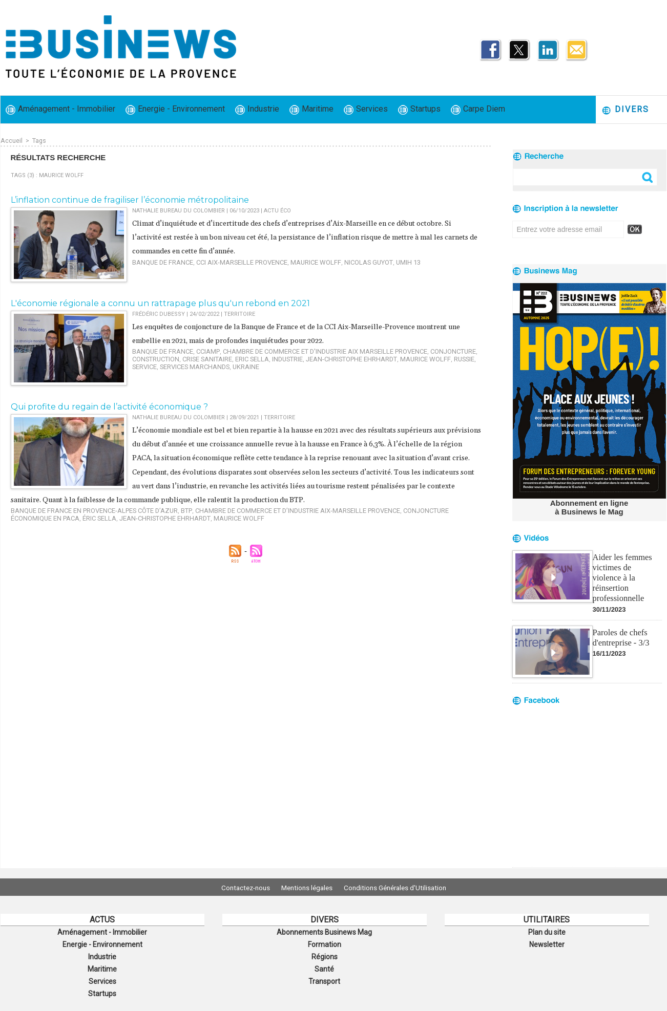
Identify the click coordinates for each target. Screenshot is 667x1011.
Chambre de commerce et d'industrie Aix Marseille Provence (305, 350)
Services (366, 109)
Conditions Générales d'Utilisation (401, 887)
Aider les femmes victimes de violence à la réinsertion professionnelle (626, 570)
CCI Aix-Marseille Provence (229, 260)
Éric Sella (25, 529)
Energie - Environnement (175, 109)
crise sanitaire (201, 357)
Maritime (311, 109)
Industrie (257, 109)
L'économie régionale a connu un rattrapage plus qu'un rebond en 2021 (150, 303)
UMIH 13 (378, 260)
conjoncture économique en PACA (417, 523)
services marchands (163, 363)
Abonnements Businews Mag (324, 931)
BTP (168, 523)
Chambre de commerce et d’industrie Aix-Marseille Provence (269, 523)
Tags (39, 140)
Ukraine (209, 363)
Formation (324, 943)
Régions (324, 954)
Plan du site (546, 931)
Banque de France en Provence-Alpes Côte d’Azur (85, 523)
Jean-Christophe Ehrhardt (333, 357)
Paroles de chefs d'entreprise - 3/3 (620, 624)
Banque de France (159, 260)
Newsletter (547, 943)
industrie (274, 357)
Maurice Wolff (295, 260)
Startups (419, 109)
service (458, 357)
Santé (324, 965)
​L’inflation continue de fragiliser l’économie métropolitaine (123, 199)
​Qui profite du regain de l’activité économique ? (103, 406)
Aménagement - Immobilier (60, 109)
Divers (625, 109)
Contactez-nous (239, 887)
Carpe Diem (478, 109)
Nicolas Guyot (342, 260)
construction (154, 357)
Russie (434, 357)
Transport (324, 976)
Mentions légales (307, 887)
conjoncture (421, 350)
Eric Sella (242, 357)
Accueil (11, 140)
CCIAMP (199, 350)
